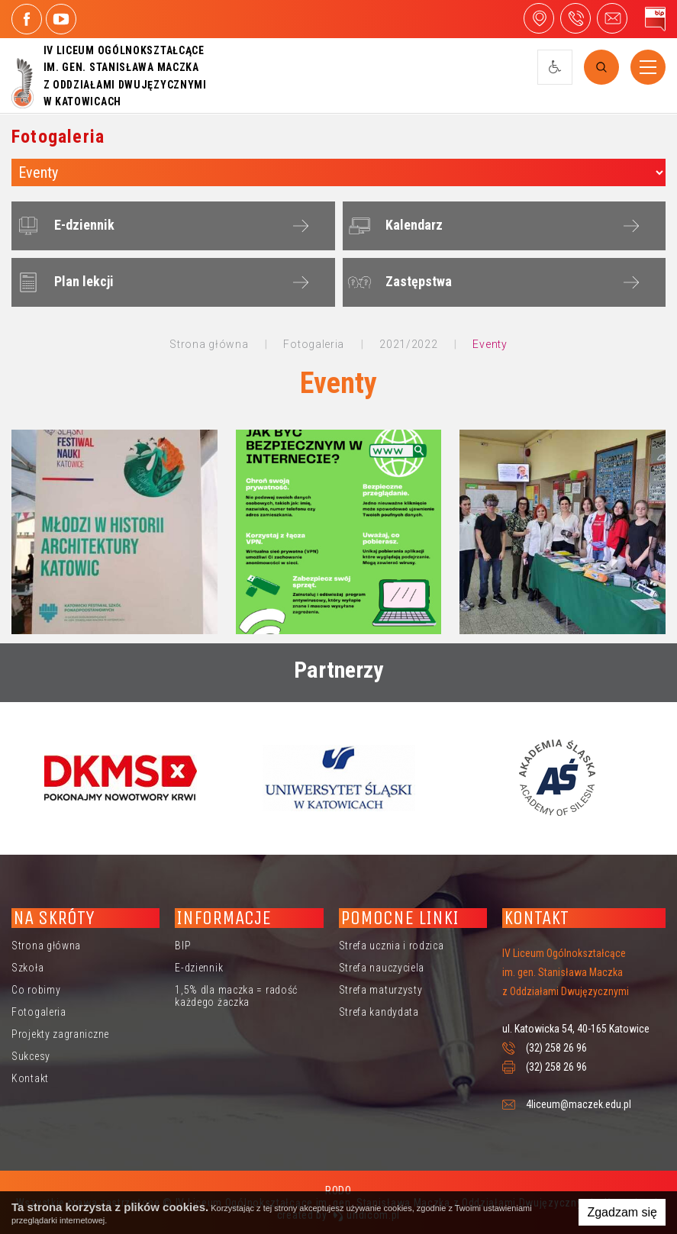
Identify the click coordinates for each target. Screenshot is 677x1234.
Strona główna (46, 945)
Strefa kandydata (379, 1012)
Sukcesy (30, 1056)
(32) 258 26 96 (556, 1048)
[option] (120, 778)
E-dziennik (63, 226)
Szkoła (27, 968)
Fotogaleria (38, 1012)
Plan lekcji (63, 282)
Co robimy (35, 990)
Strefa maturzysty (381, 990)
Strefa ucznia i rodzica (391, 945)
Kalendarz (393, 226)
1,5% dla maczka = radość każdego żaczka (236, 996)
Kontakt (30, 1078)
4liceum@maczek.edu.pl (612, 18)
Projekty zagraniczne (60, 1034)
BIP (183, 945)
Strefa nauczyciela (382, 968)
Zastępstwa (398, 282)
